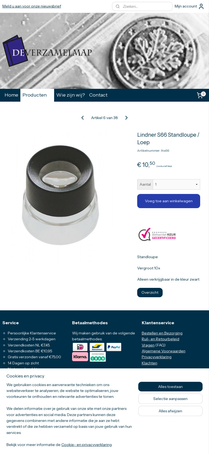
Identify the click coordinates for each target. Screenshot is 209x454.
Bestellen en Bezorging (162, 333)
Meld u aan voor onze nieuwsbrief (31, 6)
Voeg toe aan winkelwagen (169, 201)
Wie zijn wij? (70, 95)
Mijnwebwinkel (157, 444)
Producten (37, 95)
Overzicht (149, 292)
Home (11, 95)
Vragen (148, 345)
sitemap (90, 444)
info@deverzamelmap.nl (27, 413)
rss (99, 444)
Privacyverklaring (156, 356)
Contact (98, 95)
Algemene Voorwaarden (163, 351)
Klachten (149, 363)
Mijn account (189, 6)
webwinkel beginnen (116, 444)
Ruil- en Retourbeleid (160, 339)
